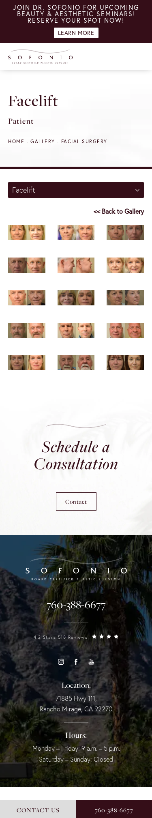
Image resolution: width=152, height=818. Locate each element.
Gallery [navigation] (42, 141)
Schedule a (76, 455)
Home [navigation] (16, 141)
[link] (76, 604)
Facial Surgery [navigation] (84, 141)
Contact (76, 501)
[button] (60, 662)
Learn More (76, 32)
